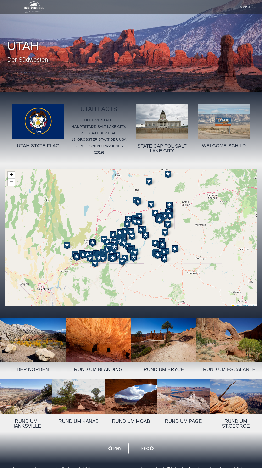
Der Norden (33, 369)
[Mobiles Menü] (241, 7)
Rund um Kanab (79, 421)
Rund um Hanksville (26, 423)
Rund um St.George (236, 423)
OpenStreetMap (249, 305)
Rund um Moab (131, 421)
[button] (151, 204)
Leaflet (236, 305)
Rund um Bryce (164, 369)
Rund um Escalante (229, 369)
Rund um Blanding (98, 369)
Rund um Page (183, 421)
